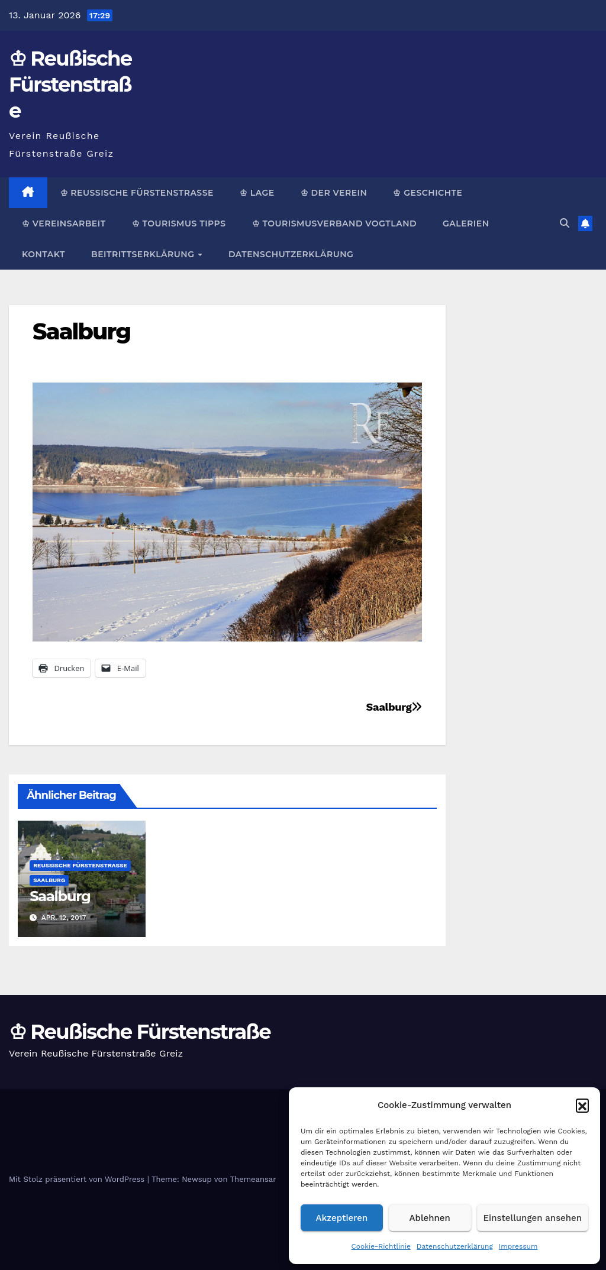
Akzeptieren (342, 1218)
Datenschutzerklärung (455, 1246)
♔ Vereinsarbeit (64, 223)
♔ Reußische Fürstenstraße (70, 84)
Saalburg (81, 331)
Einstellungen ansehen (532, 1218)
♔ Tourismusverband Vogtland (334, 223)
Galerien (466, 223)
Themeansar (253, 1179)
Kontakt (43, 254)
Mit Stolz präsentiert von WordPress (78, 1179)
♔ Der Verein (334, 192)
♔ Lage (257, 192)
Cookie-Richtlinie (381, 1246)
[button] (582, 1105)
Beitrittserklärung (144, 254)
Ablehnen (430, 1218)
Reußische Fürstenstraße (80, 865)
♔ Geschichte (427, 192)
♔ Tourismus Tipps (179, 223)
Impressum (518, 1246)
